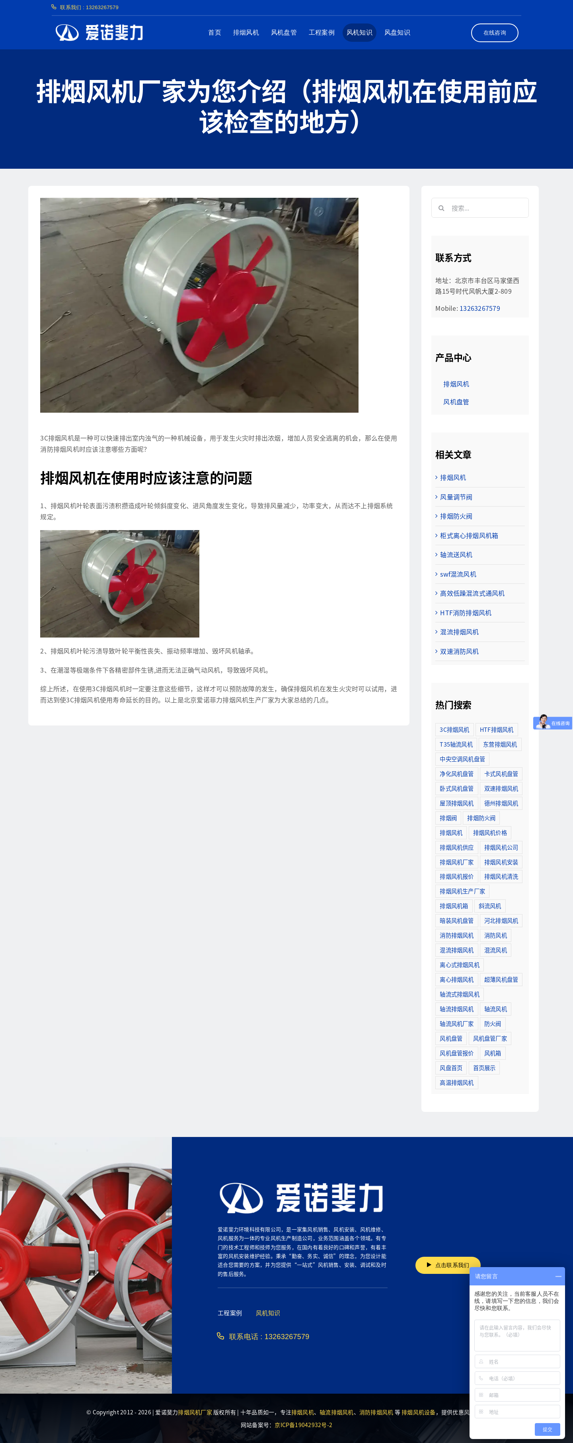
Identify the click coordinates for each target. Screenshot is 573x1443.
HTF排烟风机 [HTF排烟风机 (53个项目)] (497, 729)
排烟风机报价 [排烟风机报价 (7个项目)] (457, 876)
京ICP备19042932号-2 (303, 1425)
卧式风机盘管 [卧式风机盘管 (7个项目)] (457, 788)
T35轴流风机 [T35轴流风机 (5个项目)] (456, 744)
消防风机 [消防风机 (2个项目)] (495, 935)
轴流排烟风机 (336, 1412)
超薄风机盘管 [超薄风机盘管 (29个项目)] (501, 979)
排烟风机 (453, 477)
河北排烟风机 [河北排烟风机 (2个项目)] (501, 920)
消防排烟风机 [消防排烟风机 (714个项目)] (457, 935)
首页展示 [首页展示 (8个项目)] (484, 1067)
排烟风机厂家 (195, 1412)
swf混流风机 (458, 574)
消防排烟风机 (376, 1412)
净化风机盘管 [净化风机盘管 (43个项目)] (457, 773)
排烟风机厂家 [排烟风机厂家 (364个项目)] (457, 862)
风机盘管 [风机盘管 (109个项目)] (451, 1038)
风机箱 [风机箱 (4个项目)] (492, 1053)
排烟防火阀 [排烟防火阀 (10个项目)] (481, 817)
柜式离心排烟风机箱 (469, 535)
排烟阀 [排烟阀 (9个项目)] (448, 817)
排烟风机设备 (418, 1412)
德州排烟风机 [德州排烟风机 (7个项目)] (501, 803)
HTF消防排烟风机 (465, 612)
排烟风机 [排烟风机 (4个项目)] (451, 832)
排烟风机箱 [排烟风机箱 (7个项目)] (454, 905)
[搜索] (441, 208)
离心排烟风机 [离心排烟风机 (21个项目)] (457, 979)
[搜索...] (479, 208)
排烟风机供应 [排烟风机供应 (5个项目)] (457, 847)
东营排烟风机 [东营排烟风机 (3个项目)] (500, 744)
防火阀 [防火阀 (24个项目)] (492, 1023)
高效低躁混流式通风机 (472, 593)
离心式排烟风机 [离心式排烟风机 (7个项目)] (459, 964)
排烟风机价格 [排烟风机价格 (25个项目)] (490, 832)
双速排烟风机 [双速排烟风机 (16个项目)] (501, 788)
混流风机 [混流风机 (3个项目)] (495, 950)
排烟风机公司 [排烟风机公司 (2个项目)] (501, 847)
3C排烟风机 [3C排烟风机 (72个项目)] (454, 729)
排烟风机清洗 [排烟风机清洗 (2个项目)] (501, 876)
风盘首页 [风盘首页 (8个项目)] (451, 1067)
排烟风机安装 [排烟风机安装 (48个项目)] (501, 862)
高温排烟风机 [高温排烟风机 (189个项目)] (457, 1082)
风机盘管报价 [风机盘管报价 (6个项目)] (457, 1053)
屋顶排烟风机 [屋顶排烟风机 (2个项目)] (457, 803)
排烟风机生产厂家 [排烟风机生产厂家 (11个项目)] (462, 891)
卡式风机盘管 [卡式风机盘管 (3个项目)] (501, 773)
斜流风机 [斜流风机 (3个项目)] (490, 905)
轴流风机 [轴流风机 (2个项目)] (495, 1008)
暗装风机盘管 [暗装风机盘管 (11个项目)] (457, 920)
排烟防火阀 (456, 516)
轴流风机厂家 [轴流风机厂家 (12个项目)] (457, 1023)
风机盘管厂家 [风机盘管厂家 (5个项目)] (490, 1038)
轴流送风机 (456, 554)
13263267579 (480, 308)
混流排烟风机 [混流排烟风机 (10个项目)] (457, 950)
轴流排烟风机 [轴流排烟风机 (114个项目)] (457, 1008)
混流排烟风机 (459, 631)
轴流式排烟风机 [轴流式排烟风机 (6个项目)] (459, 994)
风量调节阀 (456, 496)
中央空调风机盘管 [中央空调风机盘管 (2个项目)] (462, 759)
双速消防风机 (459, 651)
